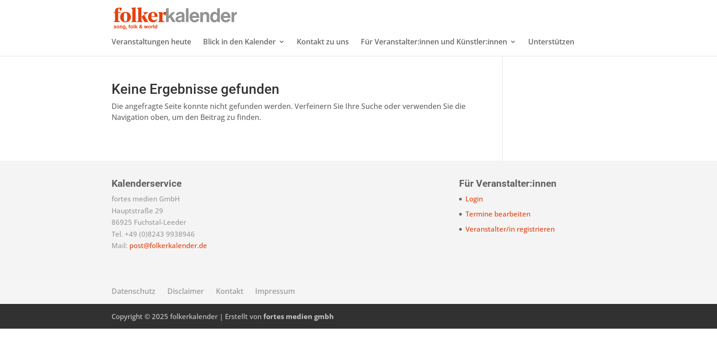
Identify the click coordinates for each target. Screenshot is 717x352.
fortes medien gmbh (298, 339)
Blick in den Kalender (239, 66)
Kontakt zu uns (323, 66)
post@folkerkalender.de (168, 268)
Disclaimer (185, 314)
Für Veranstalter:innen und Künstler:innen (434, 66)
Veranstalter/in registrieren (510, 252)
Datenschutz (133, 314)
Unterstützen (551, 66)
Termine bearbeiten (498, 237)
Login (474, 222)
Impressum (275, 314)
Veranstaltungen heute (151, 66)
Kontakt (229, 314)
